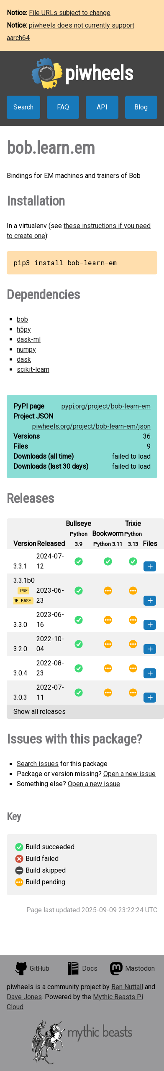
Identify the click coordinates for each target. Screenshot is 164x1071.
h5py (24, 329)
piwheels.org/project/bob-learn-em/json (91, 426)
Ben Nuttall (127, 987)
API (102, 107)
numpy (26, 349)
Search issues (38, 764)
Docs (82, 968)
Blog (141, 107)
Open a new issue (129, 774)
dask (24, 359)
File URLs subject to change (69, 13)
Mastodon (132, 968)
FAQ (63, 107)
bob (22, 319)
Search (23, 107)
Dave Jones (24, 997)
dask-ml (29, 339)
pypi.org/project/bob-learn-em (106, 406)
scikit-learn (33, 369)
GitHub (31, 968)
